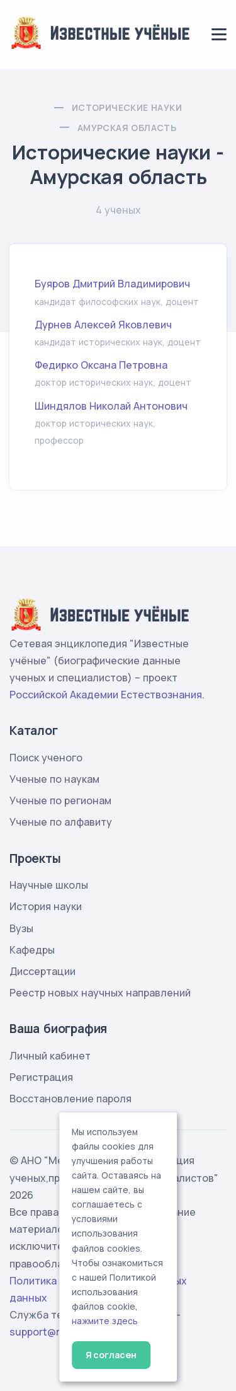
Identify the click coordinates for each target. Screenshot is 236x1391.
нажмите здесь (105, 1321)
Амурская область (126, 128)
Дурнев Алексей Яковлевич (103, 325)
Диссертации (42, 971)
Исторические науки (127, 107)
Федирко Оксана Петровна (101, 365)
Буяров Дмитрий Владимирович (112, 284)
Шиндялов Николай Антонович (111, 406)
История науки (45, 906)
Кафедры (32, 950)
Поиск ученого (45, 758)
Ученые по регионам (60, 800)
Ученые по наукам (54, 779)
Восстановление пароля (70, 1098)
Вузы (21, 928)
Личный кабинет (50, 1056)
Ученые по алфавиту (60, 822)
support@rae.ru (46, 1332)
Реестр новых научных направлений (100, 993)
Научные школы (48, 885)
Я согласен (111, 1355)
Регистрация (41, 1077)
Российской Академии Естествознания (105, 694)
